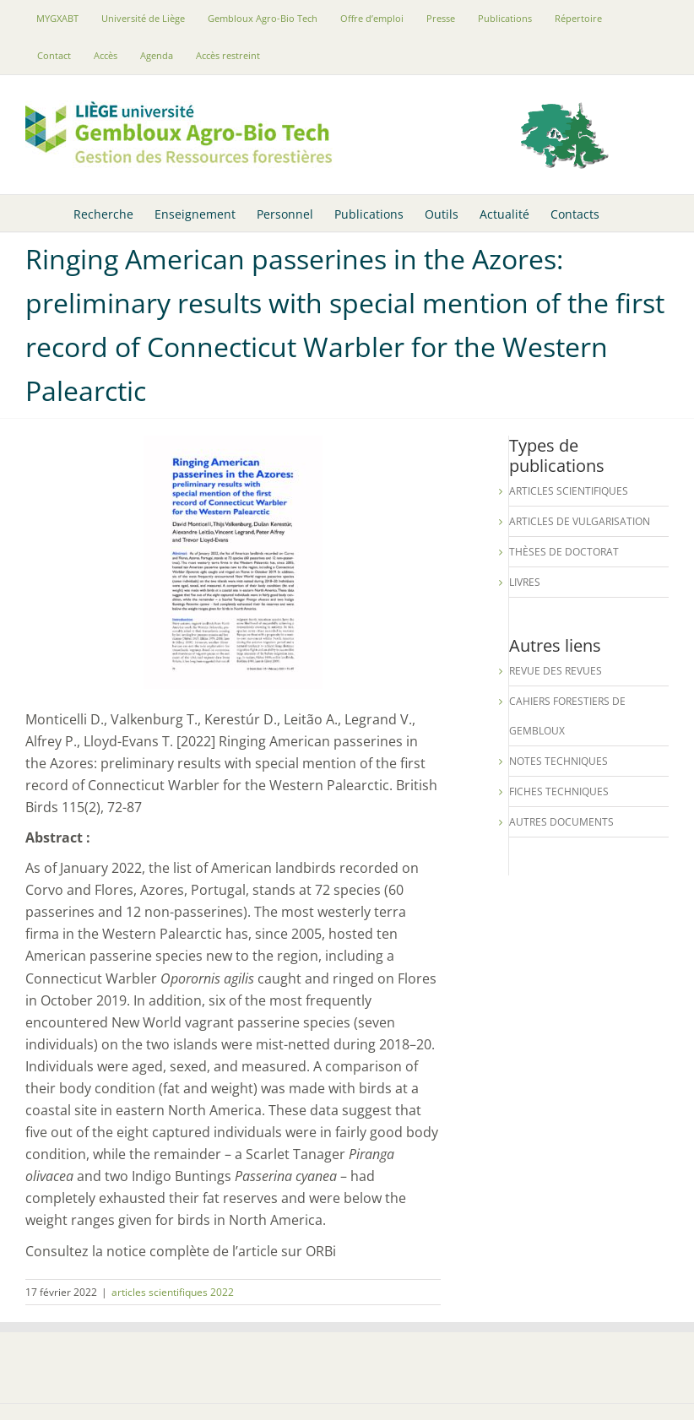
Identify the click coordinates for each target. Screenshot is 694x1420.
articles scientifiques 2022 (172, 1292)
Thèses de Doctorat (564, 552)
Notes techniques (558, 761)
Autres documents (561, 822)
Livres (524, 582)
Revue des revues (555, 671)
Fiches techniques (559, 791)
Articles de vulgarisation (579, 521)
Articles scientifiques (568, 491)
